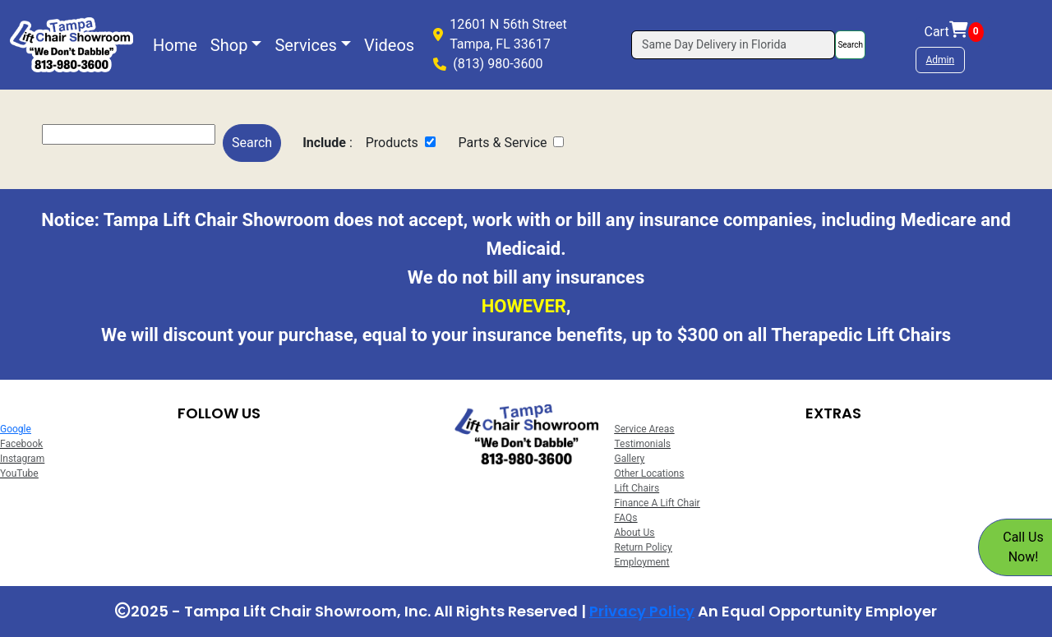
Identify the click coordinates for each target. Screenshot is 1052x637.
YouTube (19, 473)
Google (15, 429)
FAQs (626, 518)
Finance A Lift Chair (657, 503)
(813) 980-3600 (497, 64)
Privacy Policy (641, 611)
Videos (389, 45)
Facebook (21, 444)
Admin (940, 60)
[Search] (733, 44)
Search (850, 44)
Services (305, 45)
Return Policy (643, 547)
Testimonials (643, 444)
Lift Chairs (637, 488)
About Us (635, 532)
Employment (642, 562)
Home (175, 45)
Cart (954, 32)
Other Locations (650, 473)
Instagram (22, 458)
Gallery (630, 458)
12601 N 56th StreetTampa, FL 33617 (508, 34)
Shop (229, 45)
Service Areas (645, 429)
